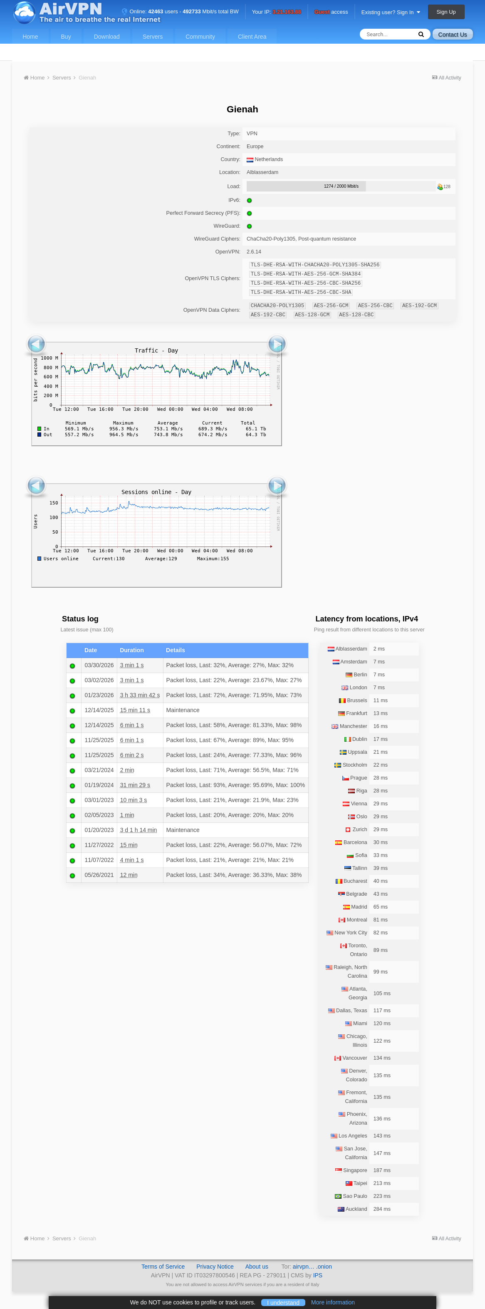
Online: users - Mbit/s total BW (180, 11)
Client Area (252, 36)
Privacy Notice (214, 1266)
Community (200, 36)
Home (30, 36)
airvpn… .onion (312, 1266)
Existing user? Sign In (390, 12)
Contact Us (452, 34)
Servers (153, 36)
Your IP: (276, 12)
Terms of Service (163, 1266)
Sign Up (446, 12)
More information (333, 1302)
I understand (283, 1302)
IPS (318, 1275)
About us (256, 1266)
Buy (66, 36)
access (331, 12)
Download (107, 36)
